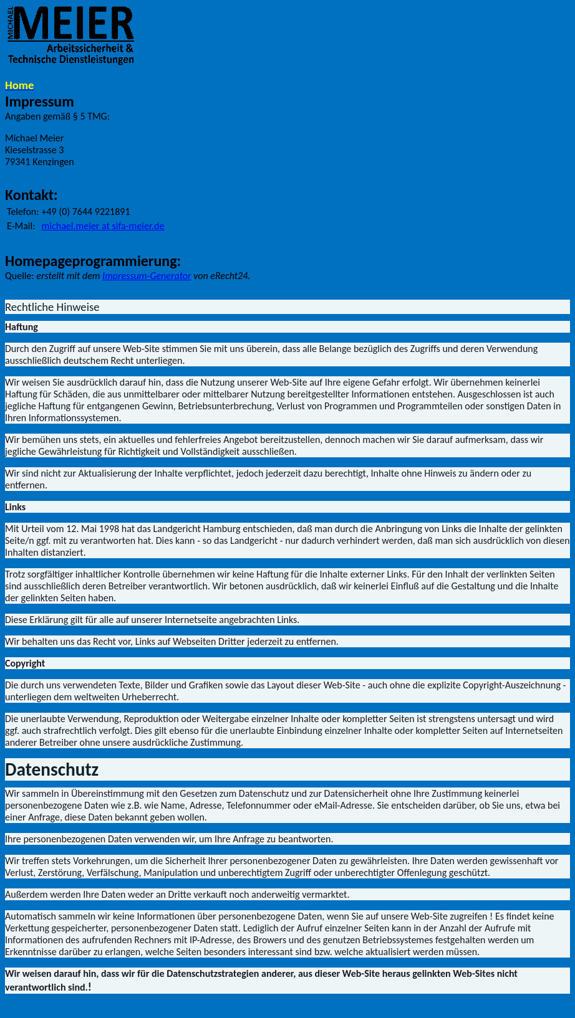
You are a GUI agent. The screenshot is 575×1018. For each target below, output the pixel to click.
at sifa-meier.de (103, 226)
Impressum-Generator (146, 276)
